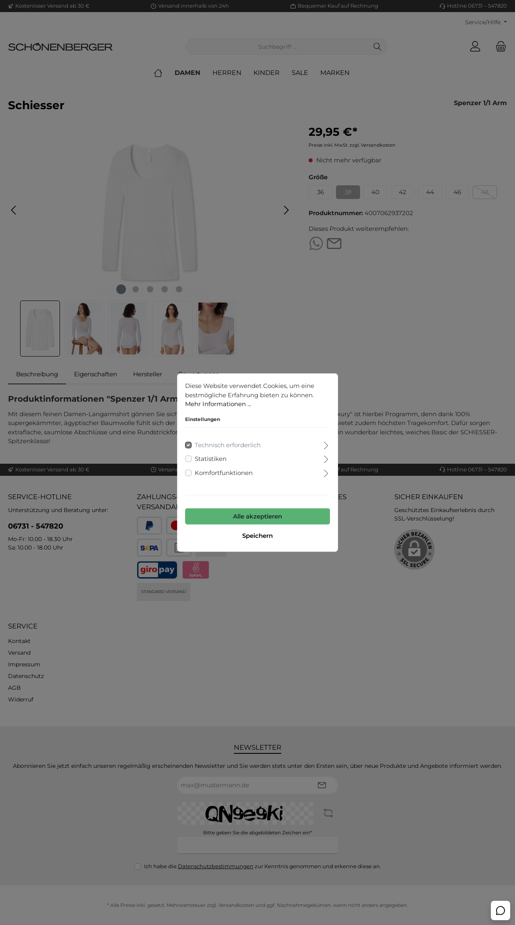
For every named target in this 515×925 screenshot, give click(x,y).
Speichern (257, 535)
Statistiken (211, 458)
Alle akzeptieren (257, 516)
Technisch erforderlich (228, 444)
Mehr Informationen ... (218, 404)
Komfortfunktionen (224, 472)
